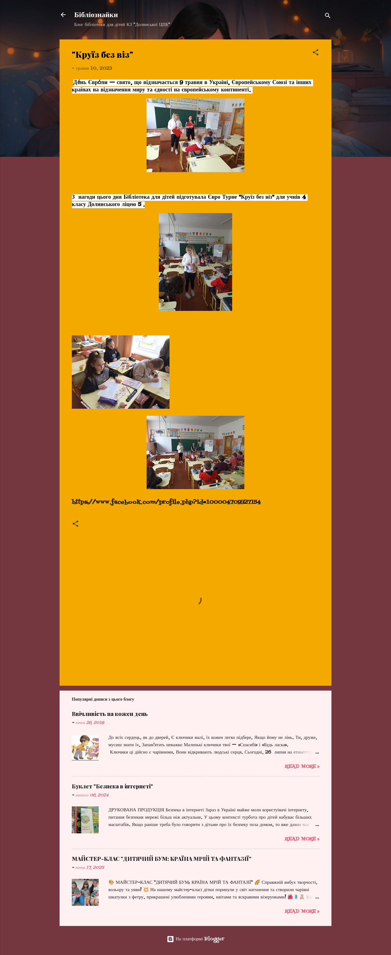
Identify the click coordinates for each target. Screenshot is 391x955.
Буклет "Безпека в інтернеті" (112, 786)
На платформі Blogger (195, 939)
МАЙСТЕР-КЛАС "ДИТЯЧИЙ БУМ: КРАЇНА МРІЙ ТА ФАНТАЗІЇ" (161, 858)
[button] (315, 53)
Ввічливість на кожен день (110, 713)
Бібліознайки (96, 15)
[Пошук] (327, 16)
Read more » (302, 766)
